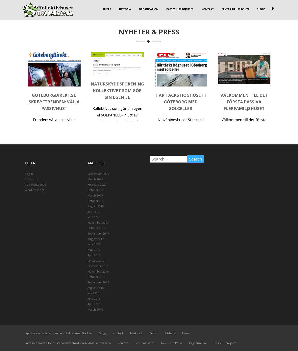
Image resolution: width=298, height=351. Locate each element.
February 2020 (97, 184)
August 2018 (96, 206)
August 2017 (96, 239)
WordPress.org (34, 190)
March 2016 (95, 309)
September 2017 (98, 233)
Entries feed (32, 179)
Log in (29, 174)
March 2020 (95, 179)
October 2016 (96, 277)
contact (118, 333)
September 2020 (98, 174)
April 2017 (94, 255)
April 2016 (94, 304)
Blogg (261, 9)
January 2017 (96, 260)
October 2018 (96, 201)
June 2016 (94, 299)
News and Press (171, 343)
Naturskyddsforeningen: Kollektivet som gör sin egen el (121, 90)
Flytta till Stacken (235, 9)
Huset (107, 9)
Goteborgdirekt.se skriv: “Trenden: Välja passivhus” (54, 101)
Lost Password (144, 343)
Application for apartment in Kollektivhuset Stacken (58, 333)
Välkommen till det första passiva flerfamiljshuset (244, 101)
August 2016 (96, 288)
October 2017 (96, 228)
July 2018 (93, 212)
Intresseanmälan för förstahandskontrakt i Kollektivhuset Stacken (68, 343)
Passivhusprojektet (180, 9)
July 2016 (93, 293)
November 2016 (98, 271)
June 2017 (94, 244)
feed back (136, 333)
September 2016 (98, 282)
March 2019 (95, 195)
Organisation (148, 9)
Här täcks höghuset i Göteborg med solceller (180, 101)
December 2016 (98, 266)
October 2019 (96, 190)
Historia (125, 9)
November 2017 (98, 222)
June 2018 (94, 217)
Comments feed (35, 184)
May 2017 (94, 250)
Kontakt (208, 9)
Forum (154, 333)
